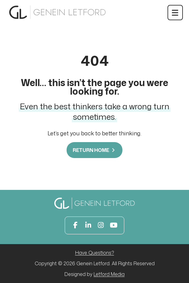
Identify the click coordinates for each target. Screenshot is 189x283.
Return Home (94, 150)
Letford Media (109, 274)
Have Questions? (94, 252)
